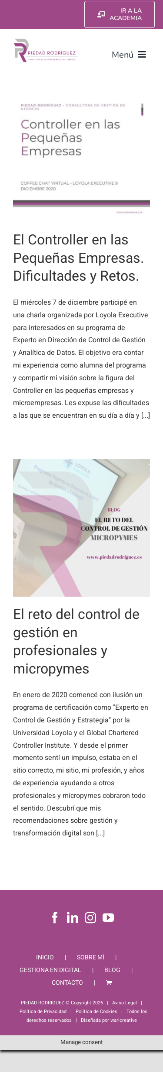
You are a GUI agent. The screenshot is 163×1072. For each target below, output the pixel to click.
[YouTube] (108, 917)
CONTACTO (67, 982)
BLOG (112, 970)
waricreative (123, 1020)
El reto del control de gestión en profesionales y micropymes (76, 641)
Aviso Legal (124, 1003)
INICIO (45, 957)
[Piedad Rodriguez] (46, 41)
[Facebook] (54, 917)
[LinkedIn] (72, 917)
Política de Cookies (96, 1011)
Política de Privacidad (43, 1011)
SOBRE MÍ (90, 957)
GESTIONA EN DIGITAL (50, 970)
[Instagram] (90, 917)
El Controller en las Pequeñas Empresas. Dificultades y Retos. (78, 258)
